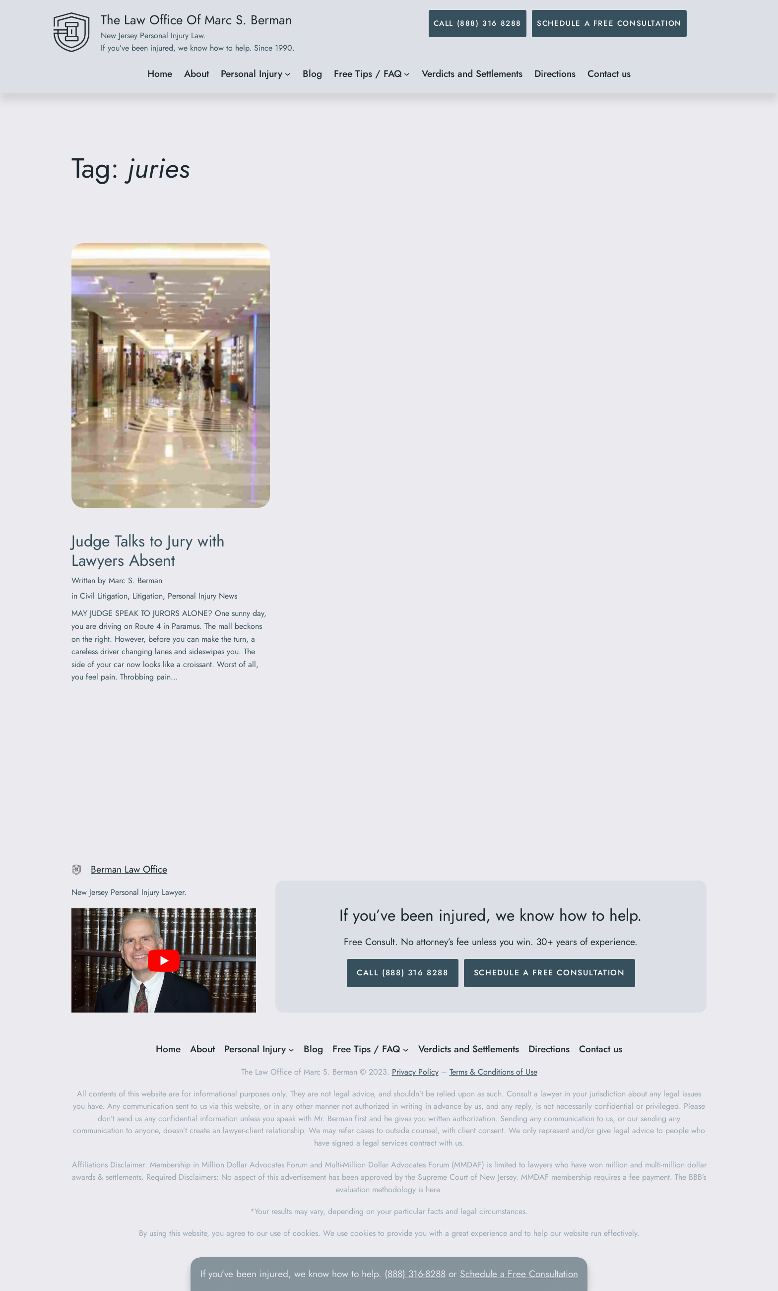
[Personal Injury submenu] (288, 74)
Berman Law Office (129, 869)
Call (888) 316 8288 (477, 23)
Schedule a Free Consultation (609, 23)
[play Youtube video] (163, 960)
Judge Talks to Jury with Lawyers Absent (148, 551)
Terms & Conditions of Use (493, 1072)
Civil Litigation (104, 596)
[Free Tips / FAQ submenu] (407, 74)
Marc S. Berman (135, 580)
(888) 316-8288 (415, 1274)
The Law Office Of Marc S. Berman (196, 19)
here (433, 1189)
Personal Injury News (202, 596)
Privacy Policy (415, 1072)
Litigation (147, 596)
